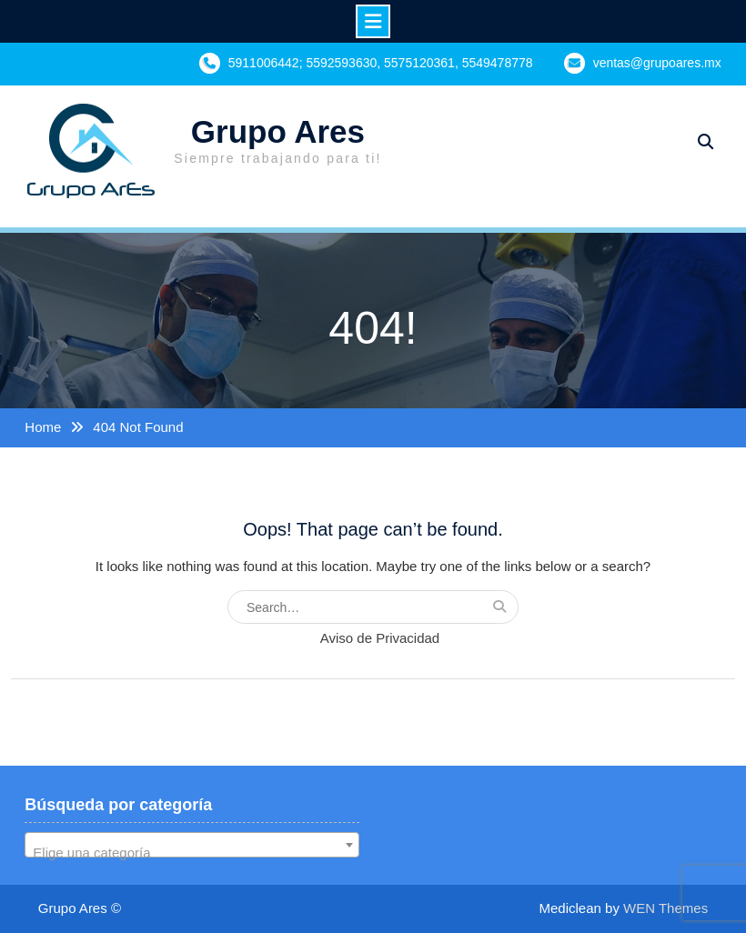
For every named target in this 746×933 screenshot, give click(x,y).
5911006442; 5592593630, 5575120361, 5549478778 (380, 62)
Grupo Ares (278, 131)
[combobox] (192, 845)
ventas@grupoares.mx (657, 62)
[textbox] (191, 852)
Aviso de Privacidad (379, 638)
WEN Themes (665, 908)
